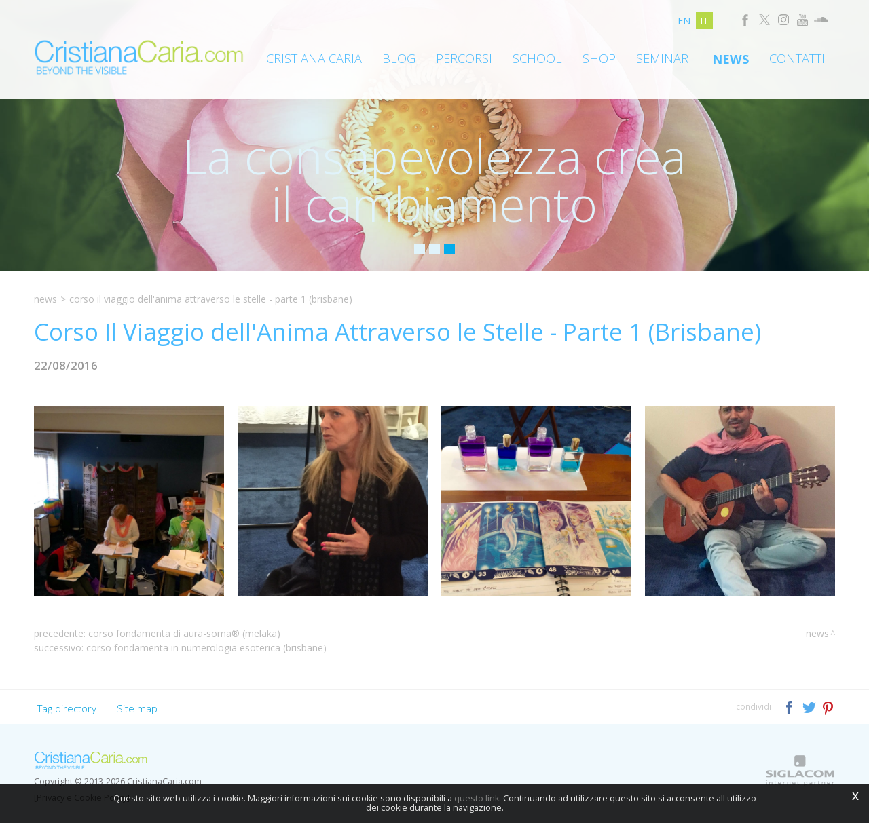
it (704, 20)
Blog (398, 58)
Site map (137, 708)
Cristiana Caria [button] (314, 58)
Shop (599, 58)
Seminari (664, 58)
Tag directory (66, 708)
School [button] (537, 58)
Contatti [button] (797, 58)
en (684, 20)
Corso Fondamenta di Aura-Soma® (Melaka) (184, 633)
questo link (476, 798)
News (730, 59)
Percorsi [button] (464, 58)
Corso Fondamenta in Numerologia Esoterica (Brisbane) (206, 647)
